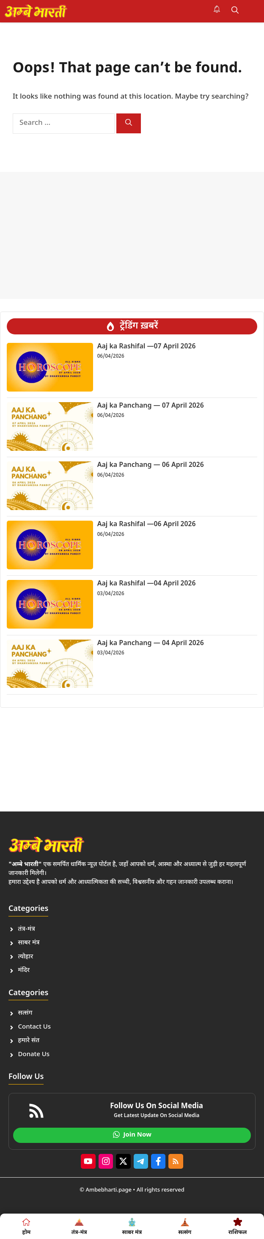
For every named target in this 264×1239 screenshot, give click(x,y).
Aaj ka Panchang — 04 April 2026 (150, 643)
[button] (235, 11)
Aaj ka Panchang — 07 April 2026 (150, 406)
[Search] (128, 123)
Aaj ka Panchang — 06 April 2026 (150, 465)
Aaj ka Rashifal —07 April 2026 (146, 346)
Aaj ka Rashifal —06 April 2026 (146, 524)
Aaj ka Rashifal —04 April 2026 (146, 583)
